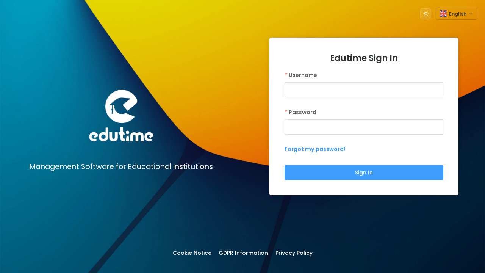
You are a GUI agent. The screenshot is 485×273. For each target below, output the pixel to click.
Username (303, 75)
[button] (425, 13)
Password (302, 112)
